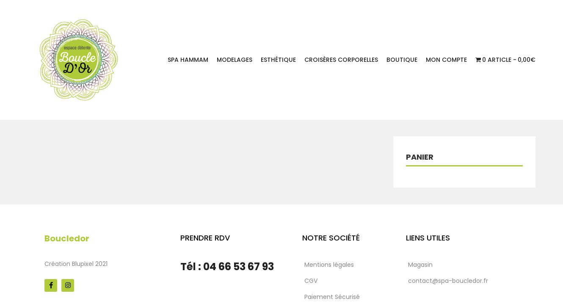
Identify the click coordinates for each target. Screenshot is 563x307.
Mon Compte (446, 59)
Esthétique (278, 59)
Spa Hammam (188, 59)
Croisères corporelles (341, 59)
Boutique (401, 59)
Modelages (234, 59)
